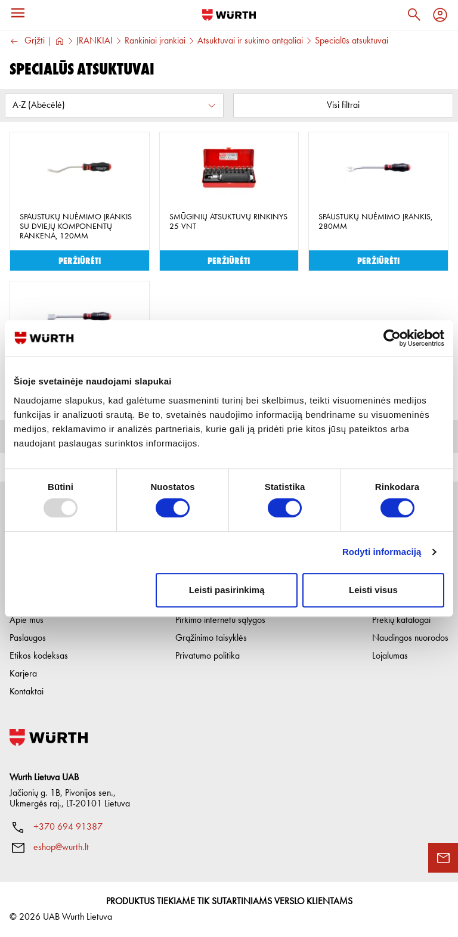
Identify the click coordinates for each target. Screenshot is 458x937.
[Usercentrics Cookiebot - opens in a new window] (392, 338)
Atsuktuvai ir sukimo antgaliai (250, 41)
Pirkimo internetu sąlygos (220, 620)
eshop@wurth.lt (61, 847)
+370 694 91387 (68, 827)
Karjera (23, 674)
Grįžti (27, 41)
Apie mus (27, 620)
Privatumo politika (207, 656)
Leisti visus (373, 590)
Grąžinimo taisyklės (211, 638)
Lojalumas (390, 656)
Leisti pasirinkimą (227, 590)
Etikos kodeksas (39, 656)
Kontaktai (27, 692)
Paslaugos (28, 638)
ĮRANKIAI (94, 41)
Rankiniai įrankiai (155, 41)
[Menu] (18, 13)
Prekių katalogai (401, 620)
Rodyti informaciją (382, 552)
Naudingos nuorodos (410, 638)
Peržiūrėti (79, 260)
